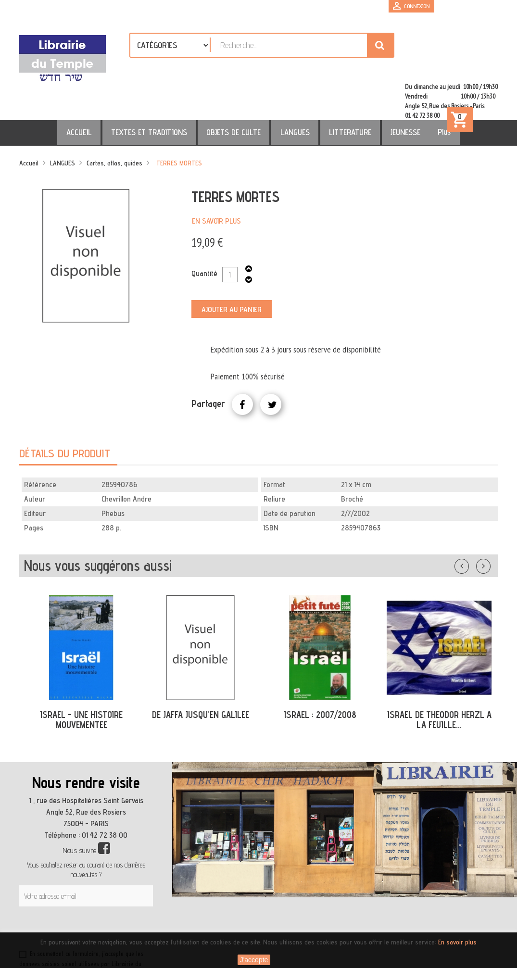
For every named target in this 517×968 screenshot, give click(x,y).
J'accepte (254, 960)
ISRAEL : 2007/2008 (320, 675)
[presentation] (111, 891)
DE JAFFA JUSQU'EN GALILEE (200, 675)
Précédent (471, 525)
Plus (421, 93)
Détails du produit (64, 414)
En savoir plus (216, 182)
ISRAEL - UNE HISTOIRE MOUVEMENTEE (81, 680)
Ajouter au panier (232, 270)
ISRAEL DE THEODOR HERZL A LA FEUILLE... (439, 680)
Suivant (489, 525)
